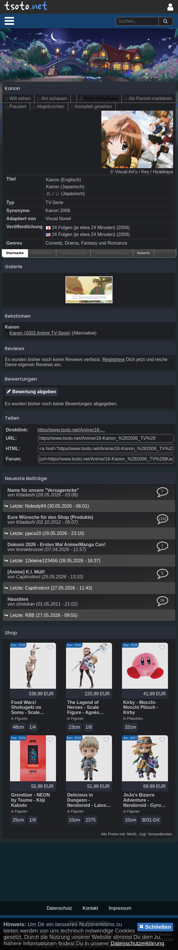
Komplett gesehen (93, 106)
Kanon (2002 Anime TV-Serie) (39, 333)
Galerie (143, 253)
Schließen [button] (155, 927)
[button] (9, 20)
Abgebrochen (50, 106)
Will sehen (20, 98)
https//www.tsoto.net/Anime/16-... (71, 429)
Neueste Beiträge (26, 478)
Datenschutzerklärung (137, 943)
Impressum (120, 908)
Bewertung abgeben (31, 391)
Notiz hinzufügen (101, 98)
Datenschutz (59, 908)
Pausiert (17, 106)
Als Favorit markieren (150, 98)
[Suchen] (165, 21)
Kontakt (90, 908)
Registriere (113, 359)
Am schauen (54, 98)
